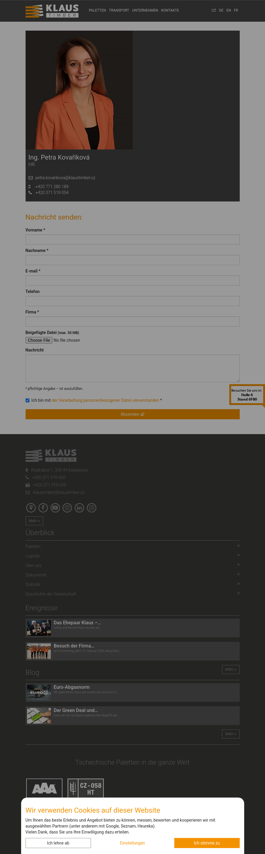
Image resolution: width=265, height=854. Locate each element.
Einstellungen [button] (132, 843)
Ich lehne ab (58, 843)
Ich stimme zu (207, 843)
